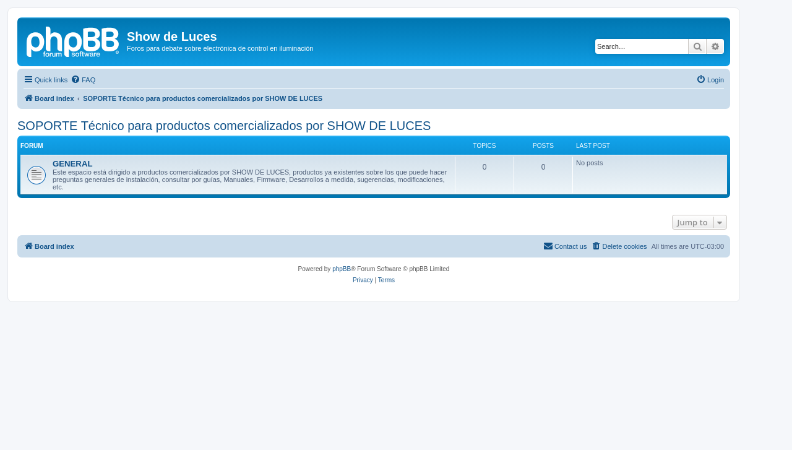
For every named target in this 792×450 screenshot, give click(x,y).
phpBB (341, 269)
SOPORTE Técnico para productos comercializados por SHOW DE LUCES (224, 125)
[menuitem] (83, 79)
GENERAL (72, 163)
